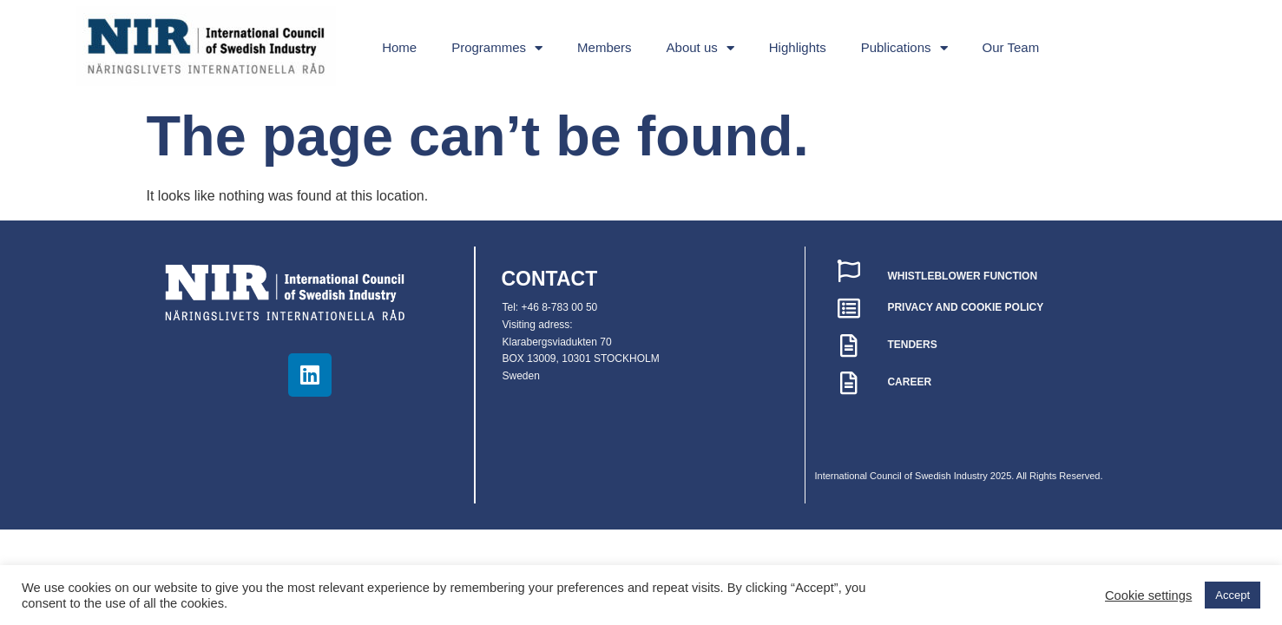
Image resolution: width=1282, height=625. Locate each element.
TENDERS (912, 345)
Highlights (797, 47)
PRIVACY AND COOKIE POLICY (965, 307)
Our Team (1011, 47)
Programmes (496, 48)
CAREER (909, 382)
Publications (904, 48)
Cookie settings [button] (1148, 595)
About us (700, 48)
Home (399, 47)
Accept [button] (1232, 595)
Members (604, 47)
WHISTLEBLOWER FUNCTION (962, 276)
